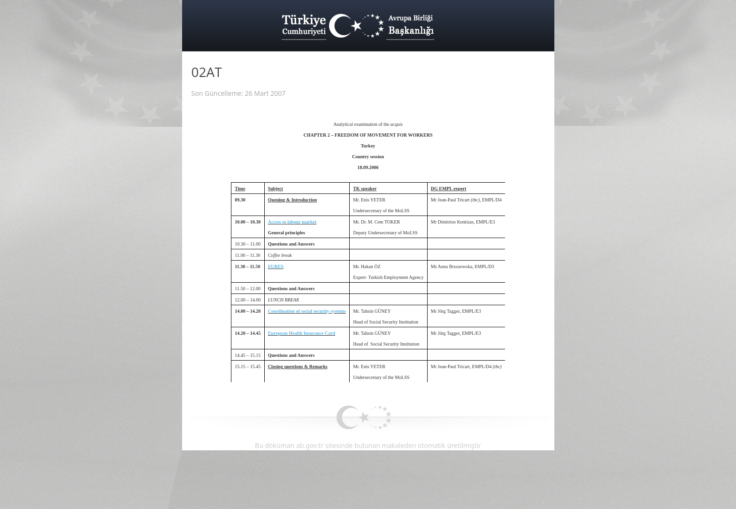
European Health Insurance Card (301, 333)
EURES (276, 266)
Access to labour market (292, 221)
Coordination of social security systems (307, 311)
